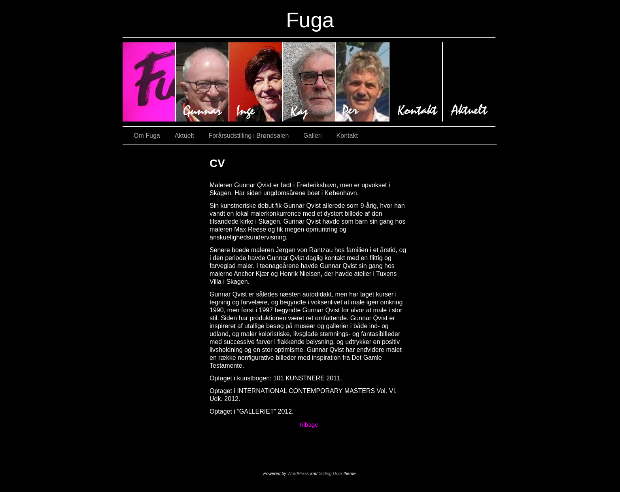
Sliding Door (330, 473)
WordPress (298, 473)
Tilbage (308, 424)
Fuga (310, 20)
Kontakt (416, 82)
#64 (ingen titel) (256, 82)
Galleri (312, 135)
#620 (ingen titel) (202, 82)
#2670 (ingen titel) (309, 82)
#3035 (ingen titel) (362, 82)
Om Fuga (147, 135)
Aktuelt (469, 82)
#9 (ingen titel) (149, 82)
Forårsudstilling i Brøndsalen (249, 135)
